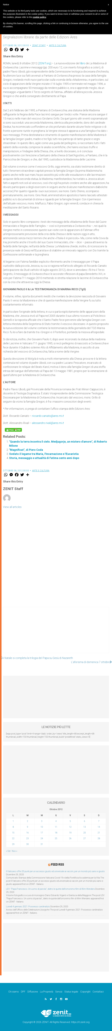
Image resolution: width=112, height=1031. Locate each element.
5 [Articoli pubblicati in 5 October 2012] (70, 821)
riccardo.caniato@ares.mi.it (48, 415)
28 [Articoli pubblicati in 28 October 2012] (99, 838)
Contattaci (98, 991)
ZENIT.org (44, 63)
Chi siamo (13, 991)
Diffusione (32, 991)
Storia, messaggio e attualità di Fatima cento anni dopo (44, 458)
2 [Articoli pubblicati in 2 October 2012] (27, 821)
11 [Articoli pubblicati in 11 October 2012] (56, 827)
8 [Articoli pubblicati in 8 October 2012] (13, 827)
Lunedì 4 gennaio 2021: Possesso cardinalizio (28, 906)
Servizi (58, 991)
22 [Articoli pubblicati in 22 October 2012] (13, 838)
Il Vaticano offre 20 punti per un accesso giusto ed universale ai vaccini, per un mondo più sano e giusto (55, 871)
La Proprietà (46, 991)
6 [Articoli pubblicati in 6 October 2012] (84, 821)
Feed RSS (57, 864)
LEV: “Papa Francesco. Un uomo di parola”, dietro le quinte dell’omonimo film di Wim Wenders (50, 889)
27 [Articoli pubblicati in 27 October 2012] (84, 838)
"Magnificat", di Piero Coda (26, 449)
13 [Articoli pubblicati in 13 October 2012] (84, 827)
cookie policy (39, 17)
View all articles (12, 507)
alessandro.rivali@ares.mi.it (48, 423)
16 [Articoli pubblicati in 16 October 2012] (27, 832)
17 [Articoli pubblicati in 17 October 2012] (42, 832)
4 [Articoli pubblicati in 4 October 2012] (56, 821)
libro (82, 63)
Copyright (85, 991)
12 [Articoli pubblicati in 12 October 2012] (70, 827)
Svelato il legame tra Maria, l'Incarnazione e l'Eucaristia (44, 453)
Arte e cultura (57, 45)
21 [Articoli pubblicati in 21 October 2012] (99, 832)
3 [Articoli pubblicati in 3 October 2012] (41, 821)
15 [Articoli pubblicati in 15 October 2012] (13, 832)
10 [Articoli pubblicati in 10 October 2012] (42, 827)
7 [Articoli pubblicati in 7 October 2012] (98, 821)
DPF (23, 991)
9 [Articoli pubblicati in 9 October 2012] (27, 827)
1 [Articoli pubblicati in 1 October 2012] (13, 821)
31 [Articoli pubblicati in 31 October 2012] (42, 844)
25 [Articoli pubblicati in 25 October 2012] (56, 838)
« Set (8, 851)
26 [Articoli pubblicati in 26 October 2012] (70, 838)
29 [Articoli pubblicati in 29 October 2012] (13, 844)
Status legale (71, 991)
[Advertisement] (56, 633)
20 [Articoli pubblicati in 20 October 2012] (84, 832)
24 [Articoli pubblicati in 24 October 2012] (42, 838)
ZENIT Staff (39, 45)
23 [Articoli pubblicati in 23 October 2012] (27, 838)
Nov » (14, 851)
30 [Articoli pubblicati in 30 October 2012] (27, 844)
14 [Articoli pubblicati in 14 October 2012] (99, 827)
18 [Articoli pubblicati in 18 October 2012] (56, 832)
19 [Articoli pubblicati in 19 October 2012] (70, 832)
